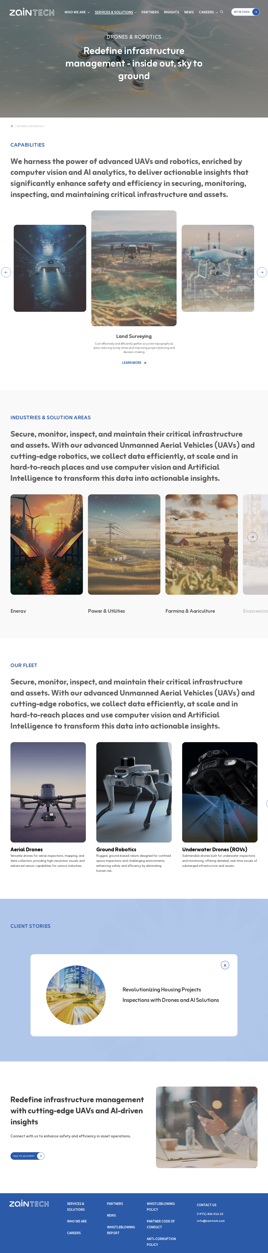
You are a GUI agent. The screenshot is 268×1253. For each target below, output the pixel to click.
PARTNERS (115, 1204)
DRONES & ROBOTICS (30, 126)
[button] (245, 12)
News (189, 12)
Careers (206, 12)
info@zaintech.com (211, 1221)
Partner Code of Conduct (161, 1224)
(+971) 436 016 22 (210, 1214)
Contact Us (206, 1205)
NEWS (111, 1216)
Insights (171, 12)
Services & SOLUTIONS (76, 1207)
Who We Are (75, 12)
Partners (150, 12)
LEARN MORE (134, 363)
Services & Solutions (114, 12)
